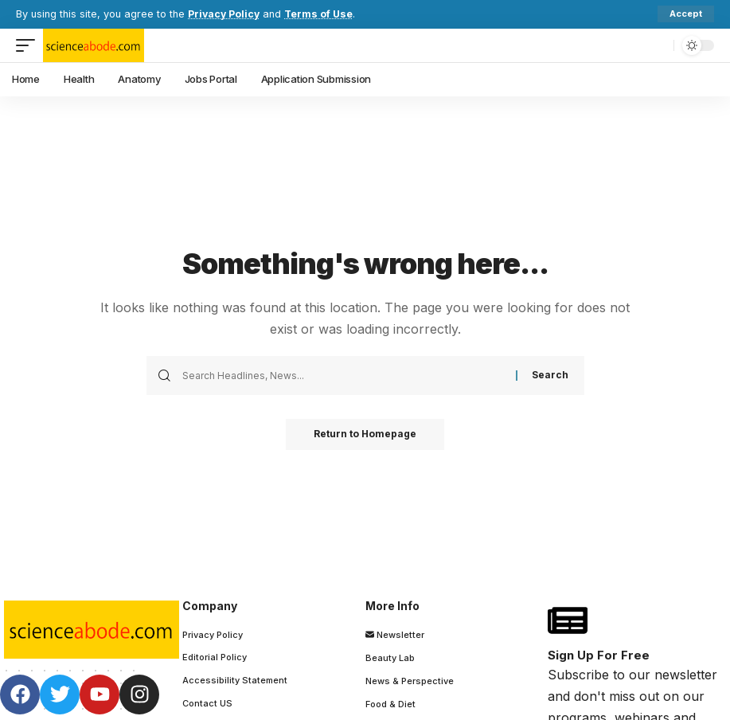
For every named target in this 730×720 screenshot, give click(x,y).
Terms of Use (322, 14)
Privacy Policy (225, 14)
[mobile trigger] (29, 45)
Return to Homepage (365, 434)
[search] (657, 45)
